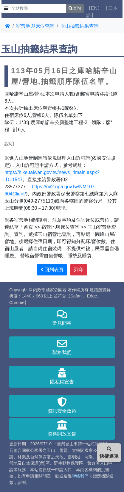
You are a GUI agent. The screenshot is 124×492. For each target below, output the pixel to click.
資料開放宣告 (62, 428)
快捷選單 (109, 452)
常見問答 (62, 317)
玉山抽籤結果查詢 (80, 26)
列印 (78, 269)
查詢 (75, 8)
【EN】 (94, 8)
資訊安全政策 (62, 405)
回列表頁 (52, 269)
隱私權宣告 (62, 376)
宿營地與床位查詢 (35, 26)
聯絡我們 (62, 347)
